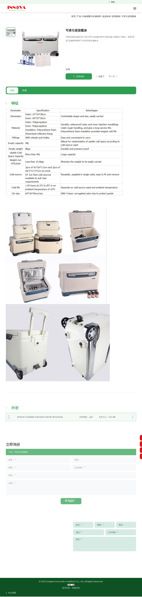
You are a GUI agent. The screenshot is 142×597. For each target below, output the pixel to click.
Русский (139, 2)
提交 (132, 555)
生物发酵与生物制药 (89, 16)
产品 (75, 16)
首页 (69, 16)
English (127, 2)
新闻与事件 (100, 500)
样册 (26, 90)
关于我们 (131, 500)
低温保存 (104, 16)
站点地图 (12, 593)
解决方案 (40, 500)
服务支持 (70, 500)
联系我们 (11, 500)
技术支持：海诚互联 (71, 588)
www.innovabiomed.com (27, 571)
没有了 (101, 76)
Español (135, 2)
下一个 (112, 76)
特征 (13, 90)
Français (131, 2)
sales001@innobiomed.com (28, 555)
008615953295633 (31, 563)
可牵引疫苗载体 (128, 16)
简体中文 (123, 2)
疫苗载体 (114, 16)
